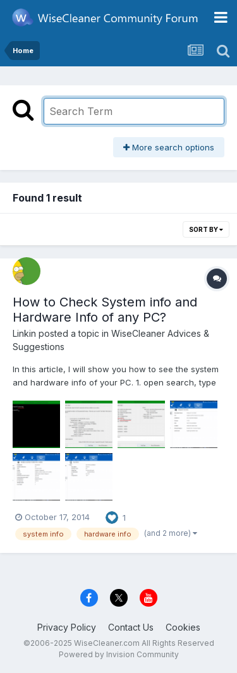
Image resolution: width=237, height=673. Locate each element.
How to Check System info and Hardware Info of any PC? (105, 309)
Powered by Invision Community (119, 654)
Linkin (24, 333)
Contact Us (131, 627)
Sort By (206, 229)
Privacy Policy (66, 627)
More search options (168, 147)
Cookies (183, 627)
